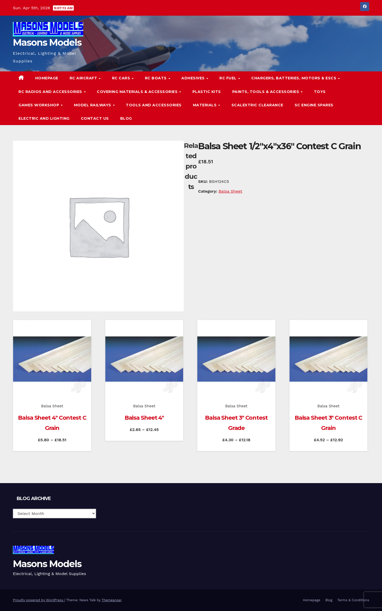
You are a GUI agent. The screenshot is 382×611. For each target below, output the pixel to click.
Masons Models (47, 42)
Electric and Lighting (44, 118)
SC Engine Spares (314, 105)
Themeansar (112, 600)
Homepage (46, 78)
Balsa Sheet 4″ (144, 417)
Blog (126, 118)
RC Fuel (228, 78)
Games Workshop (39, 105)
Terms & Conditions (353, 600)
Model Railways (93, 105)
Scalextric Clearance (257, 105)
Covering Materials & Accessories (138, 91)
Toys (320, 91)
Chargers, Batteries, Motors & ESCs (294, 78)
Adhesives (193, 78)
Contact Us (95, 118)
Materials (205, 105)
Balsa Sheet (230, 191)
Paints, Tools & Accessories (266, 91)
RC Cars (121, 78)
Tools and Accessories (154, 105)
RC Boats (156, 78)
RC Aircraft (84, 78)
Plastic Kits (206, 91)
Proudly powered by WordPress (38, 600)
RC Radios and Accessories (50, 91)
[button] (355, 98)
